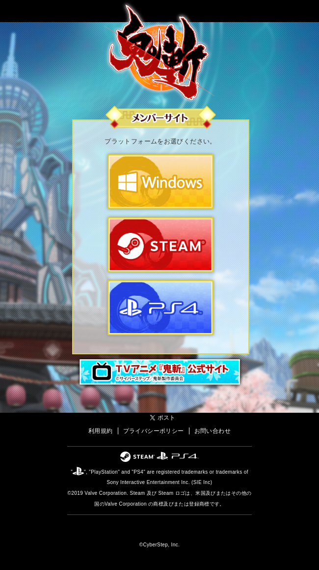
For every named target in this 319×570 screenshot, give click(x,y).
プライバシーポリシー (153, 431)
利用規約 (100, 431)
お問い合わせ (212, 431)
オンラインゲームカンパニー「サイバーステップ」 (160, 530)
